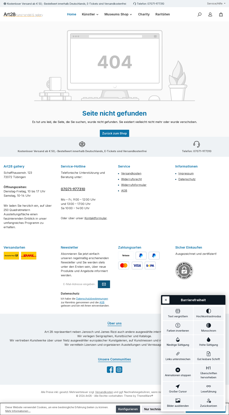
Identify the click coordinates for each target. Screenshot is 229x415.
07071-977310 (73, 189)
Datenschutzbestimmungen (92, 298)
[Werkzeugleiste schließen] (165, 300)
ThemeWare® (145, 395)
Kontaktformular (95, 218)
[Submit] (104, 284)
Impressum (186, 173)
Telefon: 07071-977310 (150, 3)
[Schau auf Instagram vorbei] (119, 370)
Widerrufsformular (134, 185)
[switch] (178, 313)
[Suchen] (199, 14)
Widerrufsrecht (131, 179)
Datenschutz (187, 179)
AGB (124, 190)
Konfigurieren (128, 409)
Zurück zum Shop (114, 133)
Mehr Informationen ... (18, 410)
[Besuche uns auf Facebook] (110, 370)
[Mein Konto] (210, 14)
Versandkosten (131, 173)
